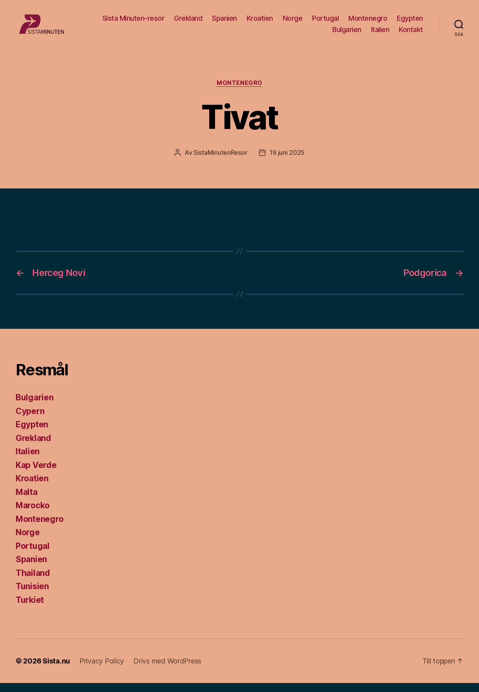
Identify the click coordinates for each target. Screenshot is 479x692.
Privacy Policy (101, 670)
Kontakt (411, 34)
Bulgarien (346, 34)
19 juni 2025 (287, 161)
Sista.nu (56, 670)
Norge (293, 22)
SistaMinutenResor (220, 161)
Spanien (224, 22)
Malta (27, 501)
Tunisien (32, 595)
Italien (380, 34)
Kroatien (260, 22)
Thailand (33, 582)
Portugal (325, 22)
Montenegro (367, 22)
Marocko (33, 514)
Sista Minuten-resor (133, 22)
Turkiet (30, 609)
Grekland (188, 22)
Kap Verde (36, 474)
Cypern (30, 420)
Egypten (410, 22)
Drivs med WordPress (167, 670)
